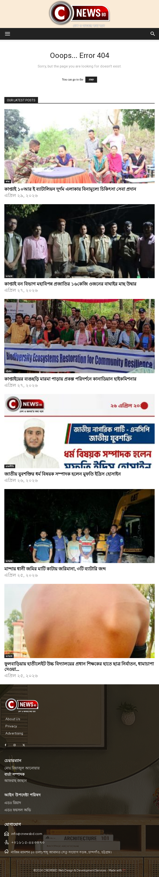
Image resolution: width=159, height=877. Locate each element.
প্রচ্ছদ (91, 79)
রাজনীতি (10, 466)
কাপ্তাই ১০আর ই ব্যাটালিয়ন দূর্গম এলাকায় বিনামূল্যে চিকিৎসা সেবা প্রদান (70, 189)
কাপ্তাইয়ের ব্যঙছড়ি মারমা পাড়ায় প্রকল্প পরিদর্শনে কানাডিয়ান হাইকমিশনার (70, 379)
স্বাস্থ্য (8, 181)
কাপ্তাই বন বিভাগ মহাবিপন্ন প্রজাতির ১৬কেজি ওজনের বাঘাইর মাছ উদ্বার (70, 284)
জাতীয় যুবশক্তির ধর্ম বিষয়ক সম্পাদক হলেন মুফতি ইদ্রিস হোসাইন (62, 474)
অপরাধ (9, 276)
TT (124, 870)
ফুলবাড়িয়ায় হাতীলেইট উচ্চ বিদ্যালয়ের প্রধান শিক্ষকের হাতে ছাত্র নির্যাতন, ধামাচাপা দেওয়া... (79, 666)
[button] (7, 34)
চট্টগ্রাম (9, 371)
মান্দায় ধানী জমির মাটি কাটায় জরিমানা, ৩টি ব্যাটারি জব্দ (55, 568)
